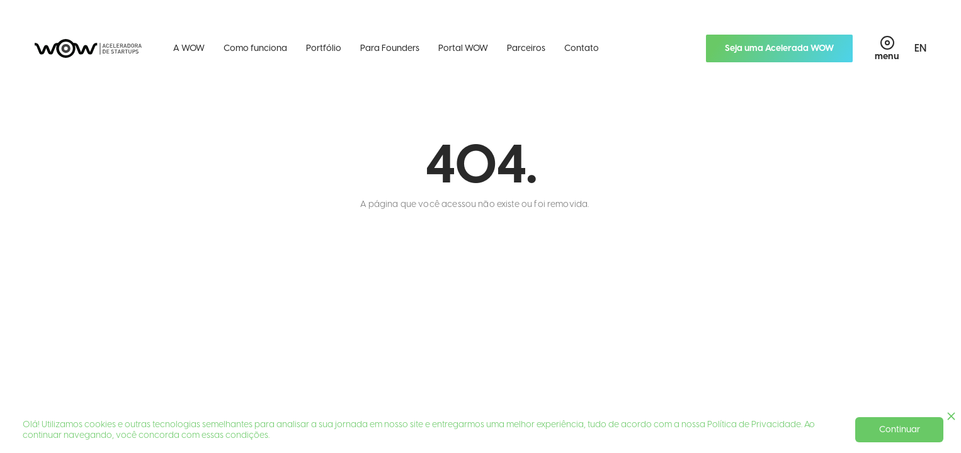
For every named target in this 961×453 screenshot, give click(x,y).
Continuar (899, 429)
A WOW (189, 48)
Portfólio (323, 48)
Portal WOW (463, 48)
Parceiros (526, 48)
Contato (581, 48)
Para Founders (389, 48)
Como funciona (255, 48)
